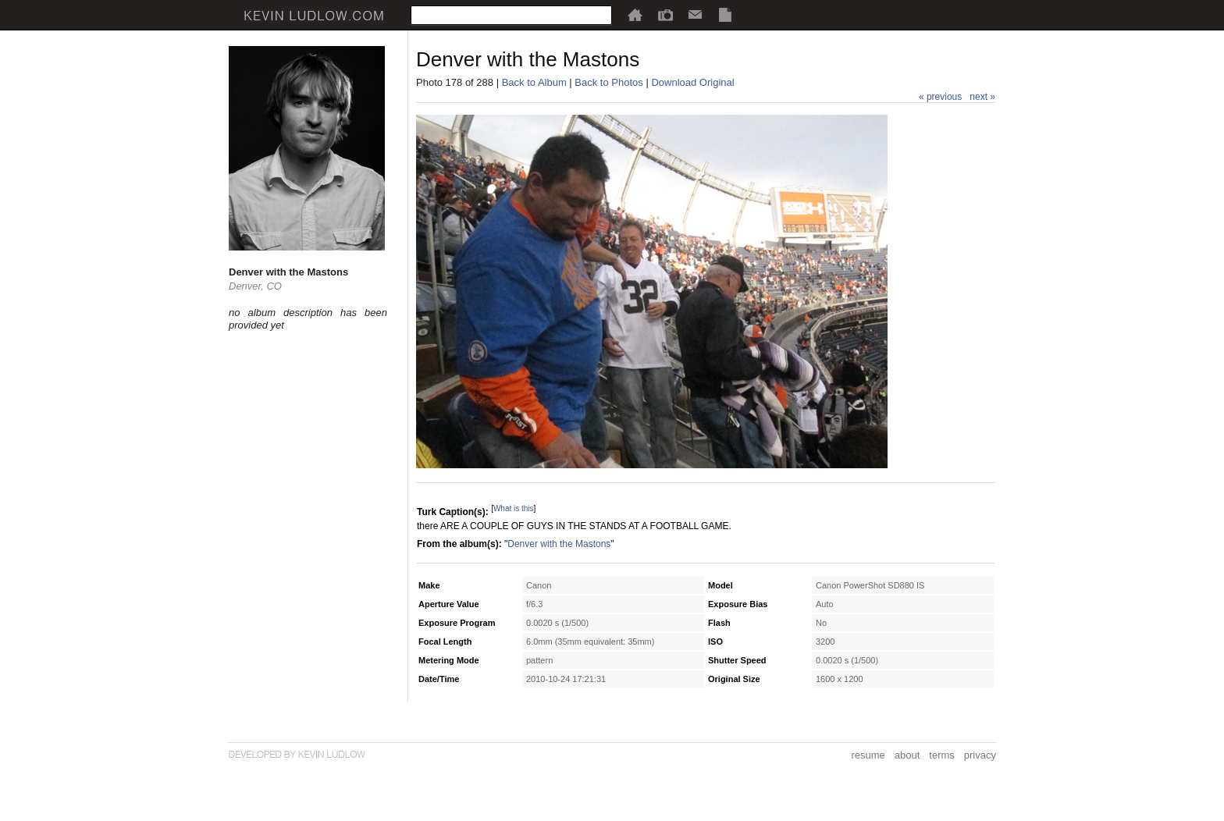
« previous (940, 96)
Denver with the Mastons (558, 543)
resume (867, 755)
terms (942, 755)
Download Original (692, 82)
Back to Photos (608, 82)
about (907, 755)
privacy (980, 755)
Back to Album (534, 82)
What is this (513, 508)
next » (982, 96)
